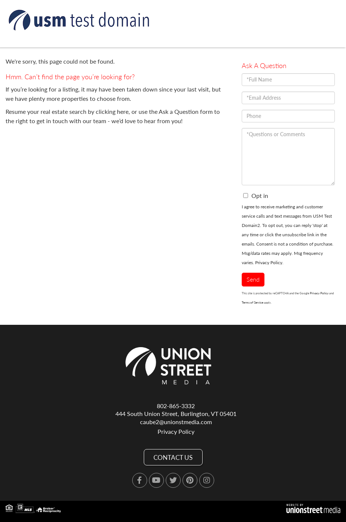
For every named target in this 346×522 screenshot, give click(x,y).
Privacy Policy (268, 262)
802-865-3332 (176, 405)
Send (253, 279)
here (122, 111)
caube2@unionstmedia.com (176, 421)
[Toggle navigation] (331, 64)
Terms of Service (252, 302)
